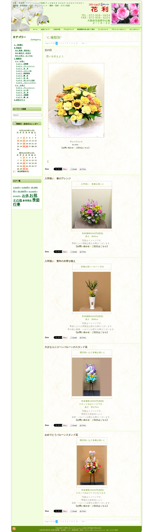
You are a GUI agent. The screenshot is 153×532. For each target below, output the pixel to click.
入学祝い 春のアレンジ (58, 178)
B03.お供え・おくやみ (24, 56)
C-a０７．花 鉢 (22, 78)
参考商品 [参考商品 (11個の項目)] (27, 200)
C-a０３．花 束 (22, 68)
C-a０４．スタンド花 (23, 71)
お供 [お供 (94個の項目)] (25, 195)
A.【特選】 (18, 45)
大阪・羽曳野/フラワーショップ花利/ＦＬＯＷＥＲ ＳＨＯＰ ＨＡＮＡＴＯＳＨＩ (48, 3)
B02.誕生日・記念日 (23, 53)
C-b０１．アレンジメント (25, 88)
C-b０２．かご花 (22, 90)
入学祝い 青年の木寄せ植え (60, 261)
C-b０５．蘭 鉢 (22, 97)
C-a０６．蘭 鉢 (22, 75)
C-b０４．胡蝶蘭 (22, 95)
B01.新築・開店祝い (23, 50)
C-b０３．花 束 (22, 92)
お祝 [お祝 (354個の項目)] (33, 195)
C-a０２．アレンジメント (25, 66)
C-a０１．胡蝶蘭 (22, 64)
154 (83, 43)
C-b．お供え (20, 85)
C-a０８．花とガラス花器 (25, 80)
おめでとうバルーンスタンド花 (61, 435)
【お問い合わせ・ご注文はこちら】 (75, 148)
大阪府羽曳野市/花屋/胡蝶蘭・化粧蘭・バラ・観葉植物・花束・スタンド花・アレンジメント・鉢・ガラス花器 (78, 530)
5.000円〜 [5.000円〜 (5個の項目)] (26, 188)
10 (77, 43)
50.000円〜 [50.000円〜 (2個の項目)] (17, 196)
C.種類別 (18, 59)
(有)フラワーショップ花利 (77, 528)
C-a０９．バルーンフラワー (26, 83)
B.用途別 (18, 48)
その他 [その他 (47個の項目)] (17, 200)
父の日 (48, 50)
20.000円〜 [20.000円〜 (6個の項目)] (23, 191)
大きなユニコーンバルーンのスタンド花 (66, 347)
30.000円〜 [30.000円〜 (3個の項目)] (33, 191)
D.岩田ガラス (19, 100)
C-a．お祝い (20, 61)
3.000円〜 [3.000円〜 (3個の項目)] (17, 187)
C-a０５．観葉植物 (23, 73)
